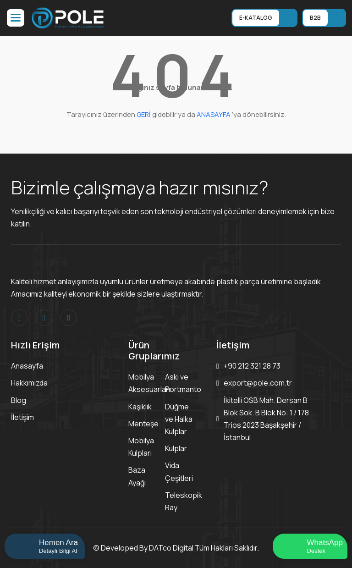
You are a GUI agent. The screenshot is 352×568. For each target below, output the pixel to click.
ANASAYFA (214, 114)
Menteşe (143, 424)
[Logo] (67, 17)
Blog (18, 400)
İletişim (22, 417)
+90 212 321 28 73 (252, 366)
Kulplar (176, 448)
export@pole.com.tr (258, 383)
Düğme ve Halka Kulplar (178, 419)
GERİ (144, 114)
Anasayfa (27, 366)
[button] (15, 18)
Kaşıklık (140, 407)
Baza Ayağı (137, 476)
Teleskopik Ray (183, 501)
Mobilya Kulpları (141, 447)
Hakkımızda (29, 383)
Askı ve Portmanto (183, 383)
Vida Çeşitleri (179, 471)
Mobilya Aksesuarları (149, 383)
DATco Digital (171, 548)
